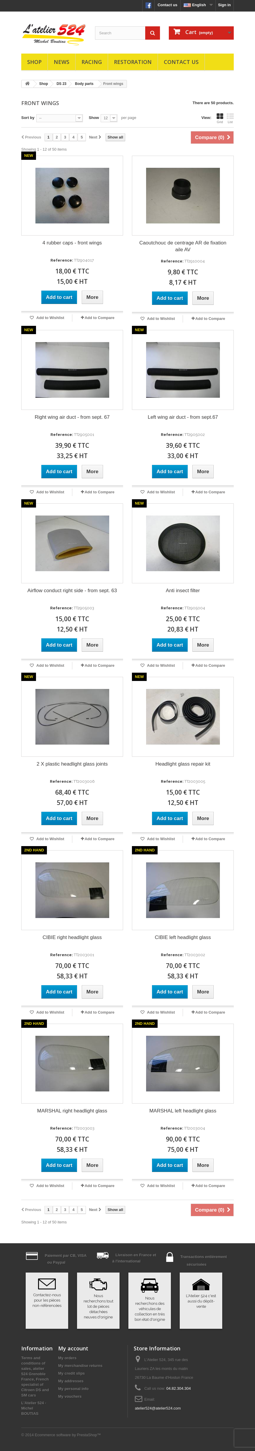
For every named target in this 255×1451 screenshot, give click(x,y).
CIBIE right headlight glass (72, 937)
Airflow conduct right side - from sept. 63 (72, 590)
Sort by (28, 117)
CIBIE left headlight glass (183, 937)
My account (73, 1348)
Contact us (167, 5)
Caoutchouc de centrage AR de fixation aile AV (182, 246)
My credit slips (71, 1373)
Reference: (61, 260)
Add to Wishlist (49, 317)
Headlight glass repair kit (182, 764)
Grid (220, 118)
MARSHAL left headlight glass (182, 1111)
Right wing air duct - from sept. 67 (72, 417)
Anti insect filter (183, 590)
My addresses (71, 1381)
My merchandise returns (80, 1365)
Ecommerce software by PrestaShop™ (68, 1435)
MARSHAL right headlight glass (72, 1111)
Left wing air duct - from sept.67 (183, 417)
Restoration (133, 61)
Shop (34, 61)
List (230, 118)
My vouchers (69, 1396)
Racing (91, 61)
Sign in (224, 5)
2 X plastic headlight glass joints (72, 764)
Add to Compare (100, 317)
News (61, 61)
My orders (67, 1358)
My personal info (73, 1388)
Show (94, 117)
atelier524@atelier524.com (158, 1408)
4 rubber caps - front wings (72, 243)
